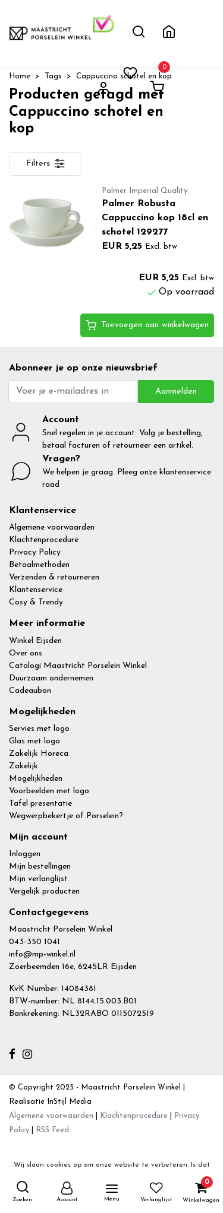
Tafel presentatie (40, 803)
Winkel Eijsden (35, 640)
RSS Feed (52, 1130)
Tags (53, 76)
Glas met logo (34, 741)
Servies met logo (39, 728)
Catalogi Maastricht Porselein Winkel (78, 665)
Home (19, 76)
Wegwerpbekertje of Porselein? (66, 816)
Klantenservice (35, 589)
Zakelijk (23, 766)
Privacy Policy (35, 552)
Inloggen (24, 854)
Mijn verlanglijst (38, 879)
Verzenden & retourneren (54, 577)
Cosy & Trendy (36, 602)
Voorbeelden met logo (49, 791)
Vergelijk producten (44, 891)
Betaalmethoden (39, 564)
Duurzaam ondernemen (51, 678)
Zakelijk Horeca (38, 753)
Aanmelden (176, 391)
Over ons (25, 653)
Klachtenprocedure (43, 540)
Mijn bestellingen (40, 866)
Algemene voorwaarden (52, 527)
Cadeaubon (30, 690)
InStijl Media (68, 1102)
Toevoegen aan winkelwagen (147, 325)
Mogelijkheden (35, 778)
